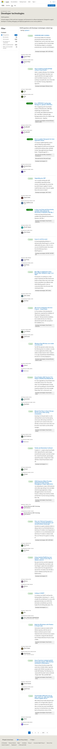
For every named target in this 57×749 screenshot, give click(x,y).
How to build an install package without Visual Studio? (43, 69)
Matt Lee (26, 581)
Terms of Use (49, 743)
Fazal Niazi (26, 300)
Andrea (25, 718)
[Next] (47, 732)
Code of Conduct (5, 745)
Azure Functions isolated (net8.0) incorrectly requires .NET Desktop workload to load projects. (44, 661)
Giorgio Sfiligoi (27, 56)
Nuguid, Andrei (27, 197)
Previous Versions (12, 743)
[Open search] (50, 2)
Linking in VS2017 (39, 593)
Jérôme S (26, 365)
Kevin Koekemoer (27, 436)
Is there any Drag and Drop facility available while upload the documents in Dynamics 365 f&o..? (44, 211)
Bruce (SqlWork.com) (28, 202)
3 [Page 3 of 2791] (35, 732)
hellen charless (27, 295)
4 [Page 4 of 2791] (38, 732)
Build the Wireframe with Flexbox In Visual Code (44, 625)
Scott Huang (26, 259)
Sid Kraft (26, 469)
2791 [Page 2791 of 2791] (43, 732)
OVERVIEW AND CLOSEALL (42, 35)
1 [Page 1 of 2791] (29, 732)
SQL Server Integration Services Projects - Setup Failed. (43, 308)
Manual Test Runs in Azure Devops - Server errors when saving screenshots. (44, 412)
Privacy (29, 743)
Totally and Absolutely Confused (44, 448)
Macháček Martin (27, 166)
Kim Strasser (26, 545)
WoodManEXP (27, 127)
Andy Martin (26, 404)
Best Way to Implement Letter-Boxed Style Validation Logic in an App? (44, 273)
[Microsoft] (2, 2)
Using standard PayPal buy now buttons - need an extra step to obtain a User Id (43, 558)
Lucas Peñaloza (27, 331)
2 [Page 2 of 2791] (32, 732)
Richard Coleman (27, 683)
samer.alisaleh (27, 399)
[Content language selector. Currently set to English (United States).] (8, 740)
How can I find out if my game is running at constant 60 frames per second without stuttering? (44, 522)
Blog (18, 743)
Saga (25, 91)
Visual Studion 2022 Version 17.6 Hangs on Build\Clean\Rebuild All (44, 377)
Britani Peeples (27, 648)
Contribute (24, 743)
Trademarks (13, 745)
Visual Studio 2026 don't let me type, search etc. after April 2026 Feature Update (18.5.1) (44, 697)
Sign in (54, 1)
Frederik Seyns (27, 688)
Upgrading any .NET (40, 178)
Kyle (25, 171)
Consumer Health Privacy (39, 743)
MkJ (25, 612)
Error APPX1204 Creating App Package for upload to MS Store (43, 103)
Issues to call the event (41, 239)
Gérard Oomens (27, 653)
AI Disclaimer (4, 743)
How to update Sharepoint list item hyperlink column (44, 139)
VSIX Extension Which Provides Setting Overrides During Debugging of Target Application (44, 482)
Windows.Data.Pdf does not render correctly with (44, 344)
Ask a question (51, 5)
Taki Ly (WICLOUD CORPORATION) (31, 617)
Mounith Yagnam (27, 227)
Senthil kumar (27, 336)
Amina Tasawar (27, 232)
